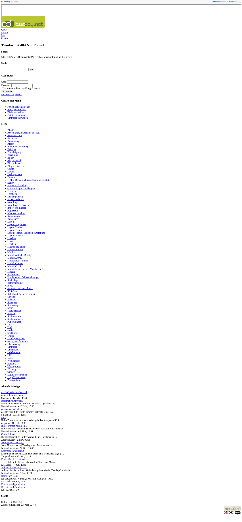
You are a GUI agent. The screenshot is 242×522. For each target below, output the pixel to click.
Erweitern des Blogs (17, 185)
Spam (10, 308)
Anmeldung (13, 141)
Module (11, 271)
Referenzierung (15, 283)
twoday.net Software (17, 341)
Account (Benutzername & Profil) (24, 132)
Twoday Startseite (16, 338)
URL (9, 355)
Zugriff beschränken (17, 374)
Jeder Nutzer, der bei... (12, 442)
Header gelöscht (15, 196)
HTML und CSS (15, 199)
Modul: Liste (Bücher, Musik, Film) (25, 269)
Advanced (12, 138)
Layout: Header (15, 235)
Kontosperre (13, 219)
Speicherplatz (14, 310)
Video (10, 358)
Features (11, 191)
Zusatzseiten (13, 380)
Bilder (10, 157)
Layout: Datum (14, 230)
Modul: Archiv (14, 258)
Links (10, 241)
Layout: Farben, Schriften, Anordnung (26, 232)
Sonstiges (12, 302)
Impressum (12, 210)
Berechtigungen (15, 152)
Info (3, 35)
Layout (10, 221)
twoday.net (8, 1)
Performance (13, 274)
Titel (9, 327)
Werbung (11, 369)
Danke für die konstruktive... (15, 459)
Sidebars (11, 299)
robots (10, 285)
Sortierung (12, 305)
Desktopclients (14, 174)
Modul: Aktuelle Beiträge (20, 255)
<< (239, 1)
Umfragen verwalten (17, 118)
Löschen (11, 244)
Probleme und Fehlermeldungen (23, 277)
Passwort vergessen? (11, 94)
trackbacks (12, 333)
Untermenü (13, 349)
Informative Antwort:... (12, 400)
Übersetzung (13, 344)
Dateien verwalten (16, 115)
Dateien (11, 171)
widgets (11, 372)
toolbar (10, 330)
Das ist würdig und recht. (13, 484)
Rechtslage (12, 280)
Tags (9, 324)
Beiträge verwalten (16, 109)
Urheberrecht (13, 352)
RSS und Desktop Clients (20, 288)
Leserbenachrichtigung (12, 451)
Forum (4, 32)
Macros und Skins (16, 246)
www (4, 29)
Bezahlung (12, 155)
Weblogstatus (14, 366)
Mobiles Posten (15, 249)
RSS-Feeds (12, 291)
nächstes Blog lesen (229, 1)
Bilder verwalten (15, 112)
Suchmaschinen (15, 319)
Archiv (10, 143)
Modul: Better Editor (17, 260)
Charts (4, 38)
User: (4, 82)
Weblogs (11, 363)
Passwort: (6, 85)
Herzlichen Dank (9, 476)
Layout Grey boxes (16, 224)
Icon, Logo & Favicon (18, 205)
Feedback (12, 194)
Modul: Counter (15, 263)
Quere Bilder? (8, 434)
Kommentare (13, 216)
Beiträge (11, 149)
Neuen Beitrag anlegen (18, 106)
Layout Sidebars (15, 227)
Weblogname (13, 360)
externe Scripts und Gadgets (21, 188)
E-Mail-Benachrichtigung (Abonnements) (28, 180)
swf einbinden (14, 321)
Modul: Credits (14, 266)
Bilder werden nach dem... (14, 425)
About (10, 130)
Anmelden (215, 1)
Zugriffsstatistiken (16, 377)
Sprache (11, 313)
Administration (14, 135)
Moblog (11, 252)
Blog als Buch (14, 160)
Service (11, 296)
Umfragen (12, 347)
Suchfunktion (14, 316)
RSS (3, 417)
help (17, 1)
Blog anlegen (14, 163)
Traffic (10, 335)
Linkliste (11, 238)
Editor (10, 182)
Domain (11, 177)
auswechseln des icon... (12, 409)
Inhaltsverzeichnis (16, 213)
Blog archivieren (15, 166)
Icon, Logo (12, 202)
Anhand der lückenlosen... (14, 467)
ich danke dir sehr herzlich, (14, 392)
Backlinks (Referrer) (17, 146)
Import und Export (16, 207)
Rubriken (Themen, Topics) (21, 294)
